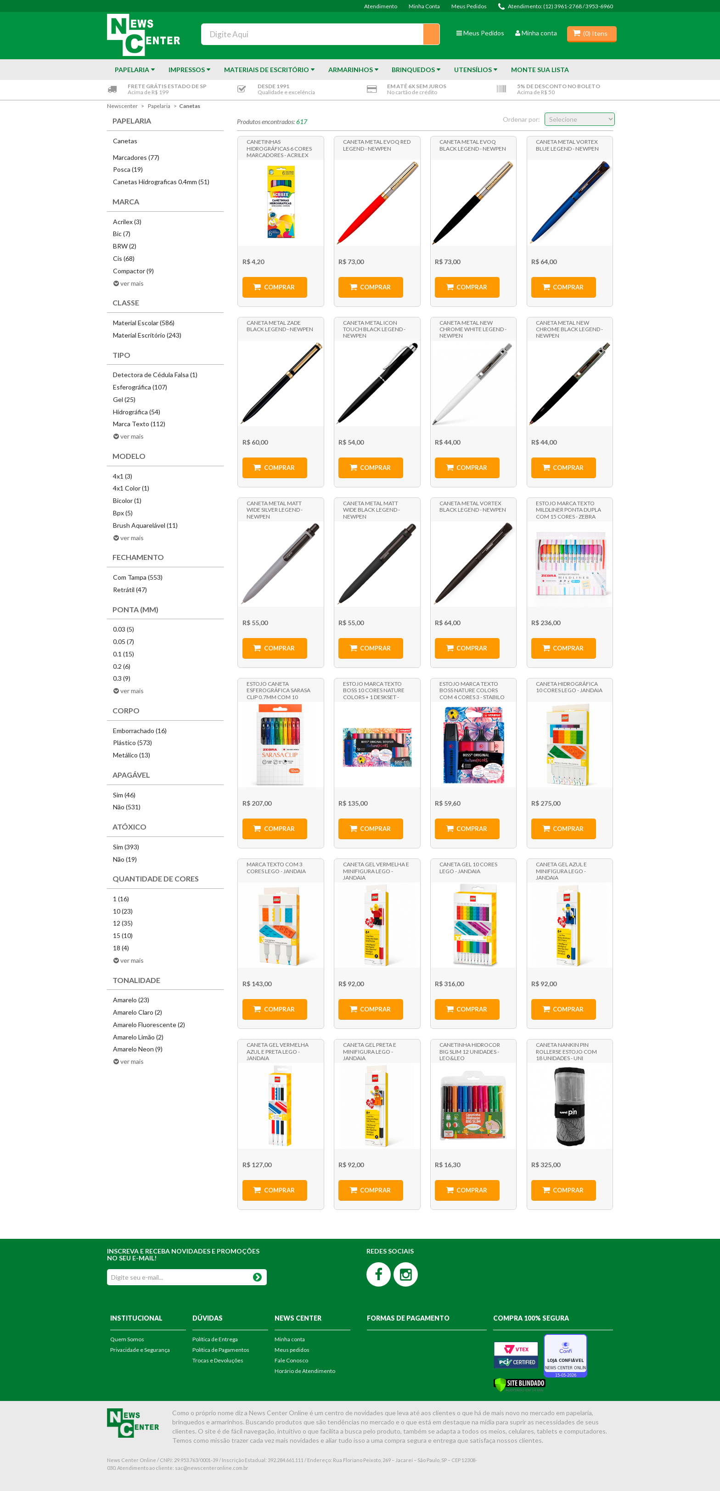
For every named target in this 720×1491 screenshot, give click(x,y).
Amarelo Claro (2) (137, 1012)
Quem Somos (127, 1339)
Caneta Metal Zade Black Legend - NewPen (280, 326)
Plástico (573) (132, 742)
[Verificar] (519, 1384)
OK (257, 1275)
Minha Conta (424, 6)
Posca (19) (128, 169)
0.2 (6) (121, 666)
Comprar (279, 287)
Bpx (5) (123, 513)
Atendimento (380, 6)
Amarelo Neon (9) (138, 1049)
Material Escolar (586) (143, 323)
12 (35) (123, 923)
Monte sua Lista (540, 69)
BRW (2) (124, 246)
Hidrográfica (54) (136, 412)
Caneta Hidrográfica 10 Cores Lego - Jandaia (569, 687)
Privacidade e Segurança (140, 1349)
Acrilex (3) (127, 222)
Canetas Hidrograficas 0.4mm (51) (161, 182)
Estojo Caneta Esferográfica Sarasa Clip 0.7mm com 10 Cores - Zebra (278, 690)
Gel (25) (124, 399)
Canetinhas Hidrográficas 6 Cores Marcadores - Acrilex (279, 148)
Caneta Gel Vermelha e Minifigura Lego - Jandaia (376, 870)
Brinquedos (413, 69)
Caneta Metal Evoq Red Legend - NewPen (377, 145)
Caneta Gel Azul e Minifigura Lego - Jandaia (561, 870)
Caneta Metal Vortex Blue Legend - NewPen (567, 145)
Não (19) (125, 859)
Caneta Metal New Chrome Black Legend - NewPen (569, 329)
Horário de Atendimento (305, 1370)
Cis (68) (124, 258)
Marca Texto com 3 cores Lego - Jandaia (276, 867)
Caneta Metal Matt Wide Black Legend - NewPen (371, 509)
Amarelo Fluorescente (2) (149, 1024)
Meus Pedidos (469, 6)
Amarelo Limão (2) (138, 1037)
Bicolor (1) (127, 500)
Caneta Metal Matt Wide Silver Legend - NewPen (275, 509)
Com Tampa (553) (138, 577)
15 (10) (123, 935)
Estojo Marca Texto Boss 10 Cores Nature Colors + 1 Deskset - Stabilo (374, 690)
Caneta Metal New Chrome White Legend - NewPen (472, 329)
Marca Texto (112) (139, 424)
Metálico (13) (131, 755)
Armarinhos (350, 69)
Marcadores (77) (136, 157)
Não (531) (127, 807)
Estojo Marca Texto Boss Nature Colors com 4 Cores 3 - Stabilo (472, 690)
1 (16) (121, 899)
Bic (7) (121, 233)
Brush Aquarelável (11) (145, 525)
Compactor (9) (133, 271)
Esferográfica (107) (140, 387)
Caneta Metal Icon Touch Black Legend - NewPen (374, 329)
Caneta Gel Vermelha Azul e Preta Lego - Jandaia (278, 1051)
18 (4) (121, 948)
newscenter (122, 105)
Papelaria (132, 69)
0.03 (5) (123, 629)
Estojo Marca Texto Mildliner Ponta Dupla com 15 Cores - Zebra (568, 509)
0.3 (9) (121, 678)
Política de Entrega (215, 1339)
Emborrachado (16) (140, 730)
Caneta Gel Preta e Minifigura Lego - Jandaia (369, 1051)
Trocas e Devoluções (217, 1360)
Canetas (189, 105)
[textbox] (320, 34)
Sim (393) (126, 847)
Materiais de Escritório (266, 69)
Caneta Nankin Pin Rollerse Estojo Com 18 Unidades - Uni (566, 1051)
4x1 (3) (122, 476)
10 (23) (123, 911)
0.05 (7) (123, 641)
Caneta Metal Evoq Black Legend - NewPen (472, 145)
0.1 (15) (123, 654)
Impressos (187, 69)
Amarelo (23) (131, 1000)
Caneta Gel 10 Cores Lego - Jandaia (468, 867)
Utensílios (473, 69)
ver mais (132, 283)
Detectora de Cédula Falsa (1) (155, 374)
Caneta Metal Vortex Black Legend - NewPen (472, 506)
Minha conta (536, 33)
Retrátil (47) (130, 589)
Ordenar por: (521, 119)
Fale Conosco (291, 1360)
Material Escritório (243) (147, 335)
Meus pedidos (292, 1349)
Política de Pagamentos (220, 1349)
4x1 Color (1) (131, 488)
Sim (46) (124, 795)
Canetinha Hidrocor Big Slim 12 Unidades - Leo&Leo (469, 1051)
